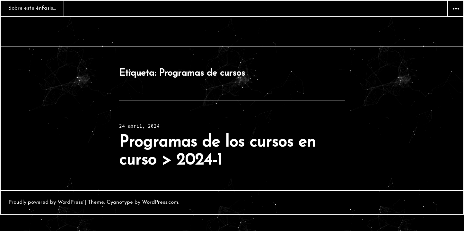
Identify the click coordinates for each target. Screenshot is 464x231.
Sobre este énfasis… (32, 8)
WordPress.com (160, 202)
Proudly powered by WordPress (45, 202)
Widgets (455, 16)
